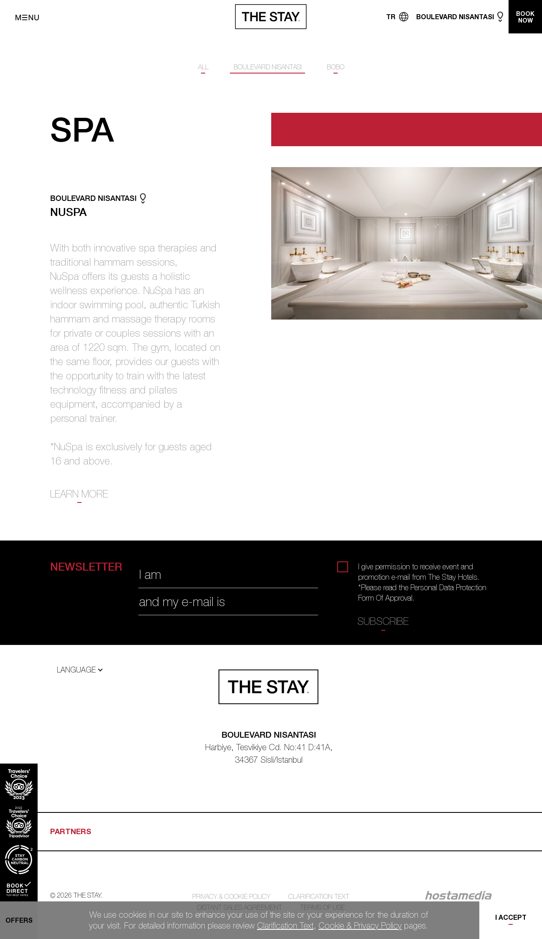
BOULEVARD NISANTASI (268, 67)
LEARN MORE (79, 494)
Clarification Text (285, 925)
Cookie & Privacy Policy (360, 925)
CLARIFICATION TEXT (318, 896)
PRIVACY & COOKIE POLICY (231, 896)
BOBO (335, 67)
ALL (203, 67)
